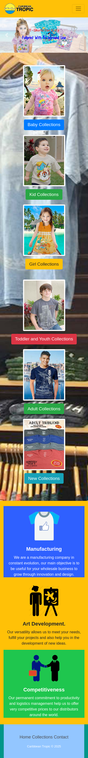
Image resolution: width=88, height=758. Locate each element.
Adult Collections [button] (44, 408)
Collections (42, 737)
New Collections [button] (44, 478)
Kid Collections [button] (43, 194)
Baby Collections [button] (44, 124)
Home (25, 737)
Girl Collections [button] (44, 264)
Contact (61, 737)
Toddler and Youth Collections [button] (44, 338)
